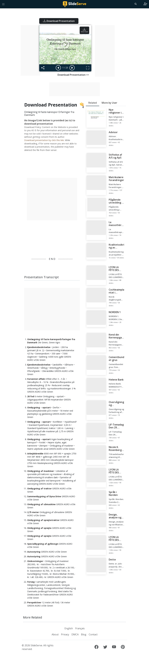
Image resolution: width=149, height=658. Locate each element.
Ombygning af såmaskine (41, 504)
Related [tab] (92, 102)
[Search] (135, 4)
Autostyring (33, 551)
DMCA (75, 634)
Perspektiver (34, 602)
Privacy (65, 634)
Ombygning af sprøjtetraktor (43, 520)
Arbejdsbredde (35, 453)
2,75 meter (33, 512)
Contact (93, 634)
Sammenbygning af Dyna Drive (44, 496)
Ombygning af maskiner (40, 471)
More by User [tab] (109, 102)
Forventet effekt (36, 378)
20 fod (30, 396)
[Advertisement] (30, 50)
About (55, 634)
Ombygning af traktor (39, 488)
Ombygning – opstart (39, 407)
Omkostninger (35, 561)
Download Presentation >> (73, 74)
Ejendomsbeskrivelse (38, 347)
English (69, 628)
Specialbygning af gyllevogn (42, 543)
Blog (83, 634)
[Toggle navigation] (3, 4)
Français (80, 628)
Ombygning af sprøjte (39, 528)
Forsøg (31, 581)
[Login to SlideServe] (145, 4)
